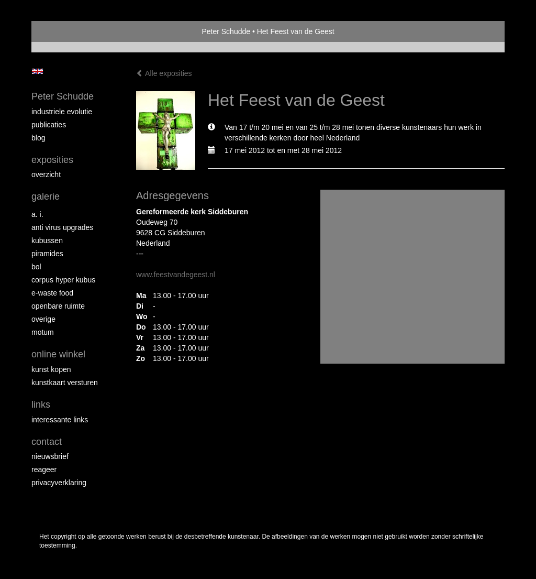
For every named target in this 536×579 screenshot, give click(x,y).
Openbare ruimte (58, 306)
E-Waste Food (52, 293)
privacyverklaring (58, 482)
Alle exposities (164, 73)
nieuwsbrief (50, 456)
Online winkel (58, 354)
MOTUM (42, 332)
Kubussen (47, 240)
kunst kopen (51, 369)
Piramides (47, 253)
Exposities (52, 160)
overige (43, 319)
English (37, 71)
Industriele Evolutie (61, 111)
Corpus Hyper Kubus (63, 280)
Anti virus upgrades (62, 227)
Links (40, 404)
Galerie (45, 196)
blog (38, 138)
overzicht (46, 174)
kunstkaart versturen (64, 382)
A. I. (37, 214)
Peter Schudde (226, 31)
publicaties (48, 125)
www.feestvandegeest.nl (175, 274)
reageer (44, 469)
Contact (46, 441)
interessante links (59, 420)
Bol (36, 267)
